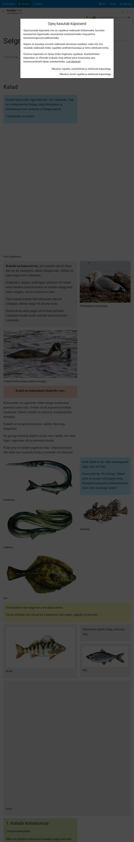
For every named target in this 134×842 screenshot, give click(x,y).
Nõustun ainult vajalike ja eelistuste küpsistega (85, 74)
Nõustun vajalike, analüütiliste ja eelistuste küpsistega (81, 68)
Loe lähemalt (73, 61)
